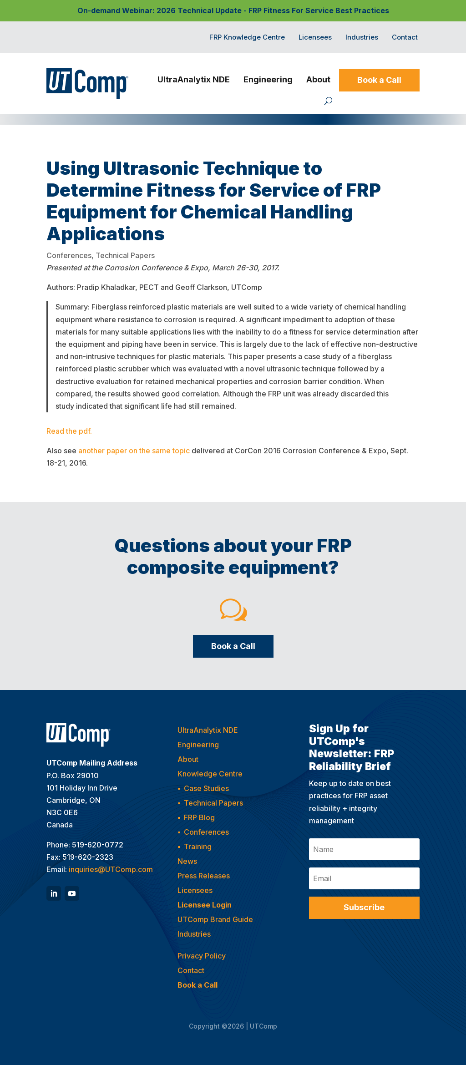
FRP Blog (199, 817)
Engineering (268, 79)
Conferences (68, 255)
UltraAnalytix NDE (193, 79)
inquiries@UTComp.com (111, 869)
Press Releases (203, 875)
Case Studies (206, 788)
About (318, 79)
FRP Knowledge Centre (247, 37)
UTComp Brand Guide (215, 919)
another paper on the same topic (134, 450)
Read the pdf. (69, 431)
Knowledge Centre (210, 773)
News (187, 861)
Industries (361, 37)
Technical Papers (125, 255)
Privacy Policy (201, 955)
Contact (405, 37)
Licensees (315, 37)
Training (198, 846)
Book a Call (379, 80)
